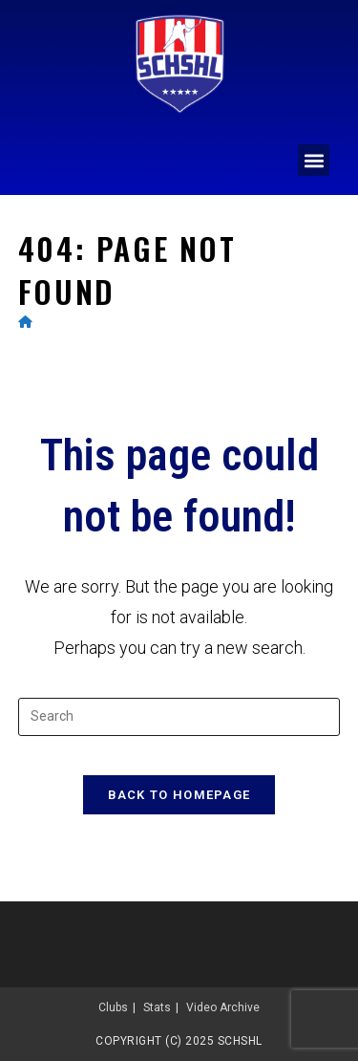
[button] (313, 160)
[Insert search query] (179, 717)
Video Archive (223, 1007)
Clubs (113, 1007)
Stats (157, 1007)
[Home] (25, 321)
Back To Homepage (179, 795)
